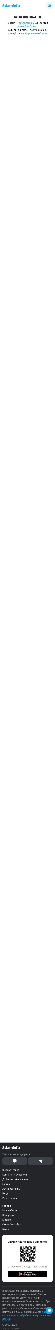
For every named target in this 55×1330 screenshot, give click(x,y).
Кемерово (8, 1215)
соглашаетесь (10, 1315)
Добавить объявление (15, 1179)
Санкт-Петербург (11, 1224)
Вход (5, 1193)
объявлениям (26, 22)
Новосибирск (9, 1210)
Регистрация (9, 1198)
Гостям (6, 1184)
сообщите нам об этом (34, 33)
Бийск (5, 1229)
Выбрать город (10, 1170)
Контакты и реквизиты (15, 1174)
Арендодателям (11, 1188)
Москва (6, 1219)
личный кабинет (27, 26)
